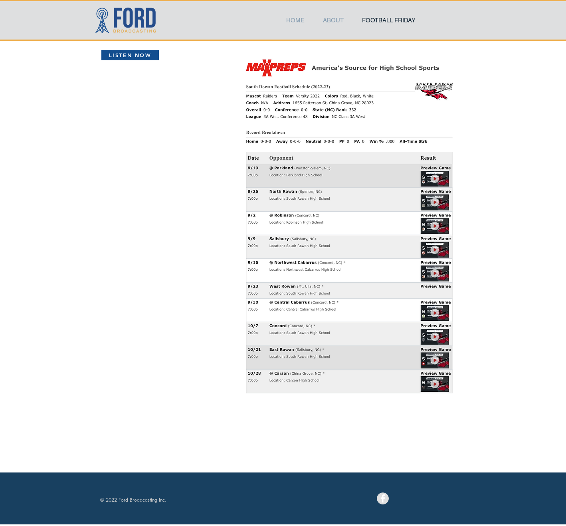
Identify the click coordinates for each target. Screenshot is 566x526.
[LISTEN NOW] (130, 55)
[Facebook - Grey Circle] (383, 498)
